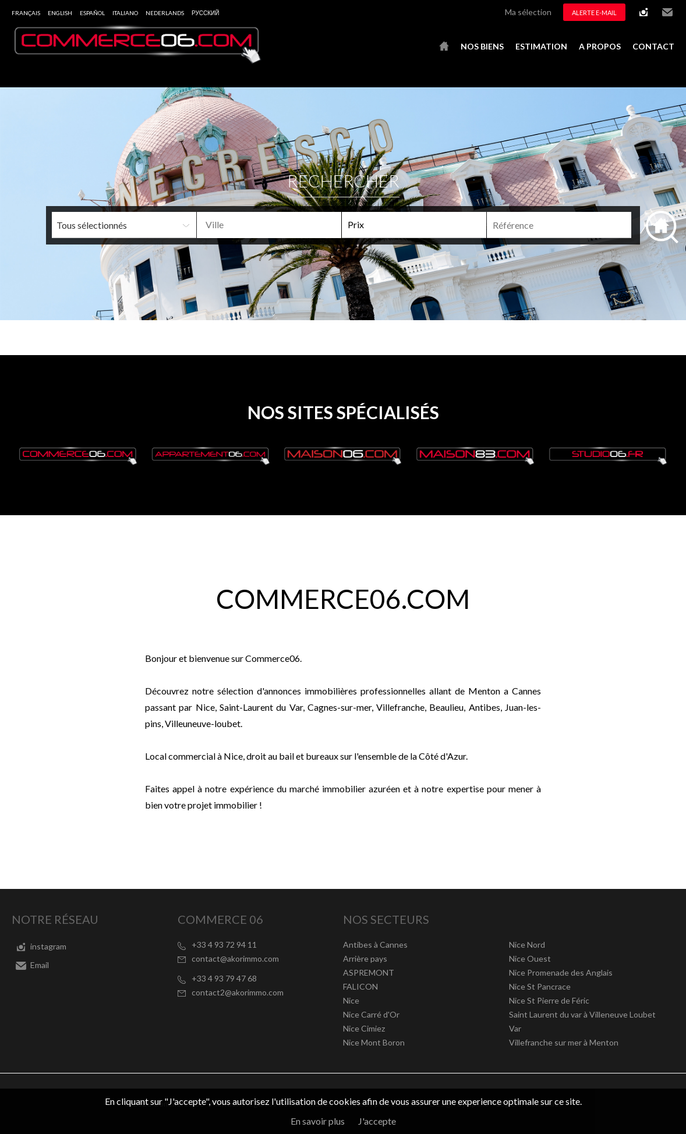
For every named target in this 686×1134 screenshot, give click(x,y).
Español (92, 12)
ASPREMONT (368, 972)
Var (515, 1028)
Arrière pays (365, 958)
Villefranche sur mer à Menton (563, 1042)
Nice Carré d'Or (371, 1014)
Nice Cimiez (364, 1028)
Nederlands (165, 12)
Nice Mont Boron (374, 1042)
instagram (643, 12)
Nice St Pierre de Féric (549, 1000)
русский (205, 12)
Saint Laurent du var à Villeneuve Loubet (582, 1014)
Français (26, 12)
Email (667, 12)
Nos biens (482, 46)
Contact (653, 46)
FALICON (360, 986)
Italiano (125, 12)
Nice (351, 1000)
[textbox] (283, 225)
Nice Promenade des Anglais (561, 972)
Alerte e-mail (594, 12)
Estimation (541, 46)
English (60, 12)
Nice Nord (527, 944)
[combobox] (269, 225)
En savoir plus (318, 1120)
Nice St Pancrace (540, 986)
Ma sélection (528, 12)
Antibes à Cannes (375, 944)
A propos (600, 46)
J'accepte (377, 1120)
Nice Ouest (530, 958)
